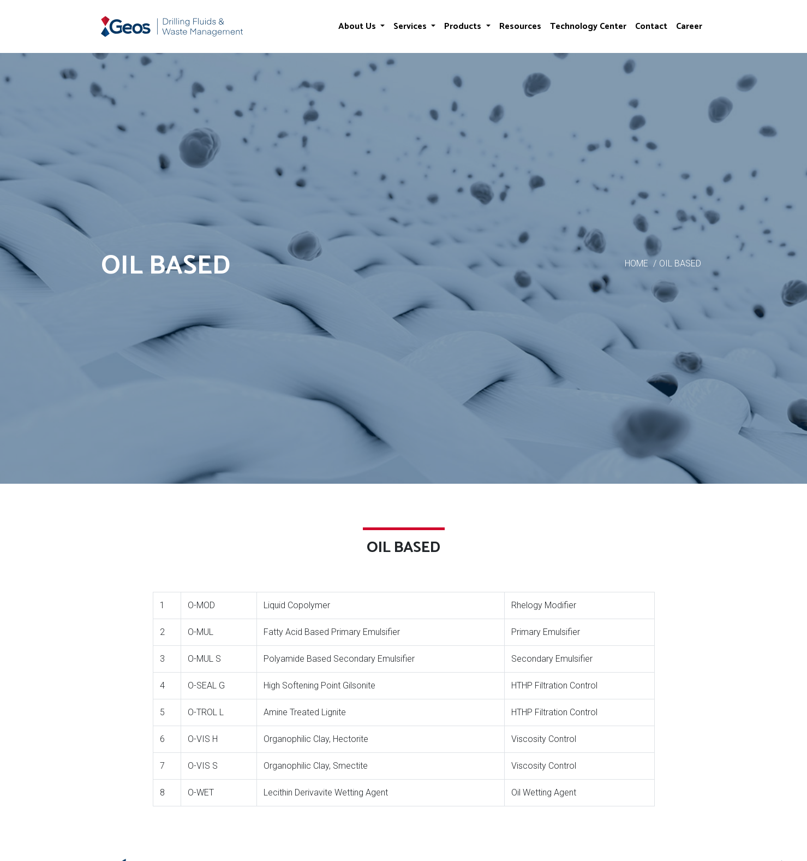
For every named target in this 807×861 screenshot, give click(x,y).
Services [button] (411, 26)
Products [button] (463, 26)
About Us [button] (358, 26)
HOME (636, 263)
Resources (520, 26)
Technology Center (588, 26)
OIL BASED (680, 263)
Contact (651, 26)
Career (689, 26)
